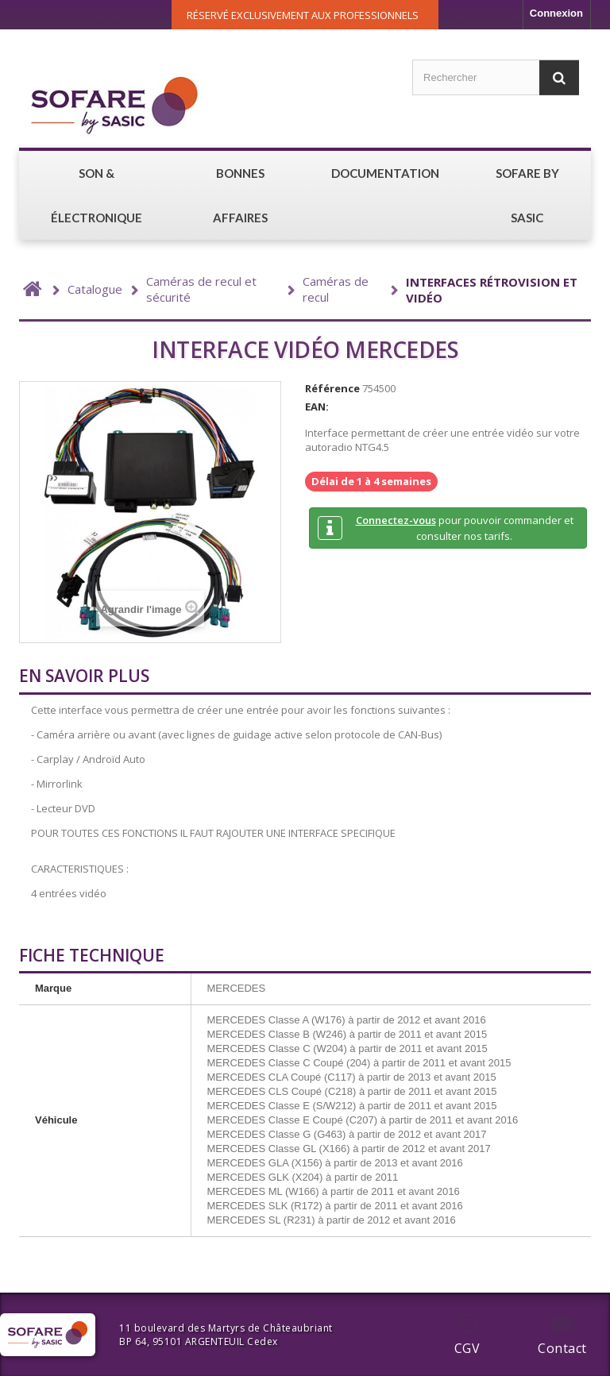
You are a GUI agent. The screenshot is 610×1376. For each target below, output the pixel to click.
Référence (332, 388)
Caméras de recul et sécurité (201, 289)
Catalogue (95, 289)
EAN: (317, 406)
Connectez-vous (396, 520)
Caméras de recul (336, 289)
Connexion (556, 13)
